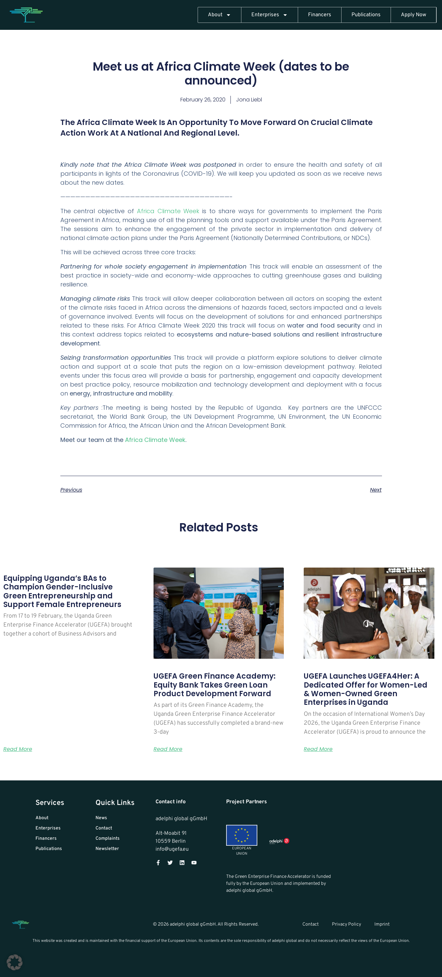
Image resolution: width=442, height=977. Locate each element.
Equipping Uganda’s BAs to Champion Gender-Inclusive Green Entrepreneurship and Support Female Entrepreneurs (62, 591)
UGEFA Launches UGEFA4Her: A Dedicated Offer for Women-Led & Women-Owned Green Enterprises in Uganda (365, 689)
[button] (14, 962)
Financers (319, 15)
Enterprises (269, 15)
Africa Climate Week (168, 211)
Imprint (382, 924)
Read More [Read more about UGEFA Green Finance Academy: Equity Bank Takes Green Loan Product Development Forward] (168, 749)
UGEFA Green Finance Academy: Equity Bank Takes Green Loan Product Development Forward (215, 685)
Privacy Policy (346, 924)
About (219, 15)
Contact (310, 924)
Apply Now (413, 15)
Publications (366, 15)
